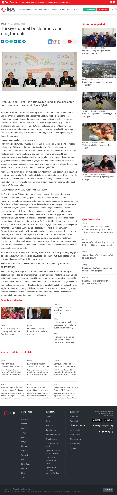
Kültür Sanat (25, 464)
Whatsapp (89, 9)
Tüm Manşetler (75, 439)
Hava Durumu (75, 435)
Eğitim (23, 473)
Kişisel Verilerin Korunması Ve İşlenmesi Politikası (52, 470)
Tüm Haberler (75, 443)
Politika (34, 9)
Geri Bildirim (108, 489)
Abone (21, 9)
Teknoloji (24, 455)
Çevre (23, 460)
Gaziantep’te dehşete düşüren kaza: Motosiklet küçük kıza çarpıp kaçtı (98, 243)
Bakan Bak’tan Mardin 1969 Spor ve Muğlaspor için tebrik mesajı (66, 388)
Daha (75, 9)
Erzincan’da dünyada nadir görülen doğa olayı (97, 83)
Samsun (56, 361)
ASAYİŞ (84, 223)
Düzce (3, 361)
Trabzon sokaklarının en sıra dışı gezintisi (96, 146)
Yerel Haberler (75, 430)
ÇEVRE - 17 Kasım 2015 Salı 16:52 (92, 79)
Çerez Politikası (51, 439)
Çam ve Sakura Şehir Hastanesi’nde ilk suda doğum (98, 256)
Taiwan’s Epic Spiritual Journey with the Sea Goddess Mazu (10, 331)
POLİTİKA (57, 304)
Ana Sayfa (25, 419)
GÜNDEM (85, 278)
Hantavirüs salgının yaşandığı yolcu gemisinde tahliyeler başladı (46, 2)
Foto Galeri (74, 421)
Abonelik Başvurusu (53, 434)
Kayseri (29, 361)
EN (111, 9)
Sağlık (23, 451)
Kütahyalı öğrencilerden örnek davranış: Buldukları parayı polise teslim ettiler (12, 388)
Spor (55, 9)
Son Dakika (9, 2)
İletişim (48, 417)
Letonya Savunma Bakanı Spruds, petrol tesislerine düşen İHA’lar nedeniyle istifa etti (65, 325)
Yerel (64, 9)
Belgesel (69, 9)
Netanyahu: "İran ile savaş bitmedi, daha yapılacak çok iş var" (38, 331)
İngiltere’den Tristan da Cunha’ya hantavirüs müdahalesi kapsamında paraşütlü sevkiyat (64, 340)
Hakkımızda (50, 425)
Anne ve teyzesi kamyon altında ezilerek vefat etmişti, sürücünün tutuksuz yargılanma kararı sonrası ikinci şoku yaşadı (97, 229)
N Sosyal (73, 448)
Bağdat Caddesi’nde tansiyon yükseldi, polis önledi (95, 282)
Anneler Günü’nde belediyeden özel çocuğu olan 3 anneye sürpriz (12, 365)
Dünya (46, 9)
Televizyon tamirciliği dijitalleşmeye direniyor (98, 178)
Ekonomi (40, 9)
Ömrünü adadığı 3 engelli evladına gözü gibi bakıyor (97, 52)
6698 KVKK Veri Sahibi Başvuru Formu (51, 460)
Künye (48, 421)
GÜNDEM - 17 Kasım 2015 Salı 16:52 (93, 48)
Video (59, 9)
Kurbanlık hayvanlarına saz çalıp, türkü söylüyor (99, 115)
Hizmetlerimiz (51, 430)
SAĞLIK (84, 252)
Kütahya (3, 384)
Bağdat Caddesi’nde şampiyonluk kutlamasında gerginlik (97, 269)
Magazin (24, 468)
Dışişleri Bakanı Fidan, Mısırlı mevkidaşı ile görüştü (63, 310)
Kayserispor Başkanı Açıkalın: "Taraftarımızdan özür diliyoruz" (38, 365)
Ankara (56, 384)
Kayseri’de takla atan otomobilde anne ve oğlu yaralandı (38, 388)
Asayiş (51, 9)
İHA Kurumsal (102, 9)
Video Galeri (74, 417)
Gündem (27, 9)
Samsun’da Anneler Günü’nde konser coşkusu (65, 365)
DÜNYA (3, 325)
